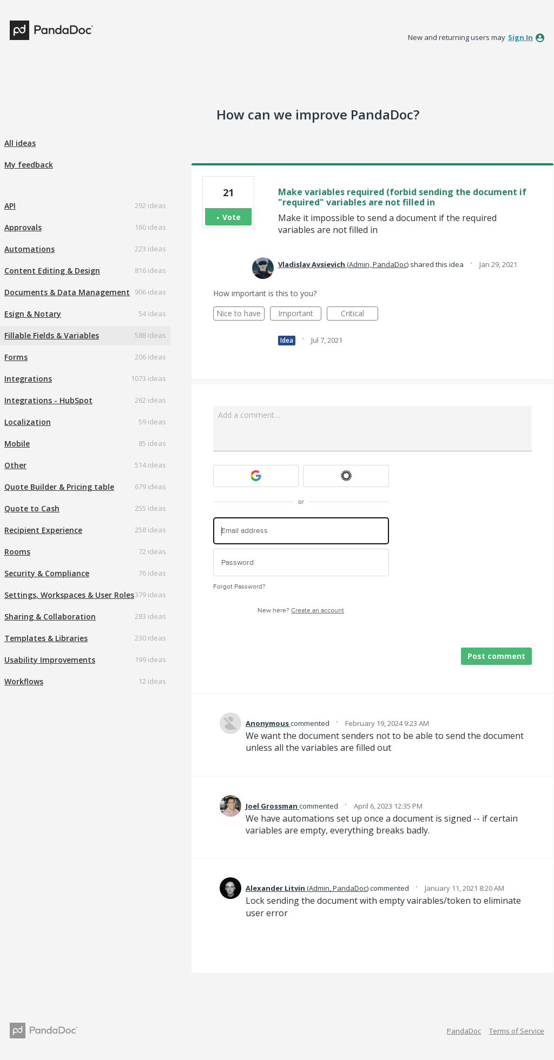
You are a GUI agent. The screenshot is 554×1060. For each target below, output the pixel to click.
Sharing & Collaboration (50, 616)
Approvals (23, 227)
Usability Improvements (49, 660)
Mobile (17, 443)
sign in (520, 37)
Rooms (17, 551)
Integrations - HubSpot (48, 400)
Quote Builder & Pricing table (59, 487)
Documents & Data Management (67, 292)
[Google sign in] (256, 476)
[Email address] (301, 531)
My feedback (28, 164)
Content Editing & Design (52, 270)
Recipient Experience (43, 530)
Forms (16, 357)
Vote (231, 217)
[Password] (301, 562)
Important (299, 314)
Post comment (496, 656)
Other (15, 465)
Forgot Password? (239, 587)
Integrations (28, 379)
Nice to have (240, 314)
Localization (27, 422)
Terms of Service (516, 1031)
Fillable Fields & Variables (51, 335)
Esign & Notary (32, 314)
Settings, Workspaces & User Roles (69, 595)
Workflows (23, 681)
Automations (29, 249)
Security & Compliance (46, 573)
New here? (301, 610)
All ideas (20, 143)
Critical (359, 314)
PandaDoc (464, 1031)
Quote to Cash (32, 508)
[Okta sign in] (346, 476)
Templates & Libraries (46, 638)
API (10, 206)
